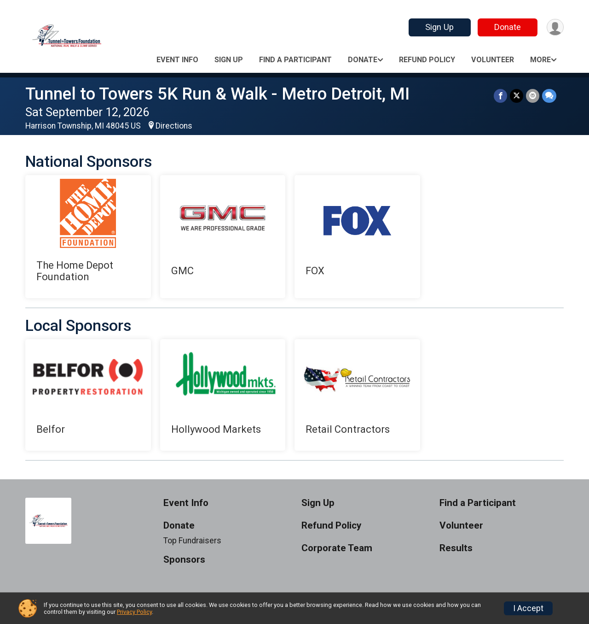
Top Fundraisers (192, 540)
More (540, 59)
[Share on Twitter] (516, 95)
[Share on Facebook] (500, 95)
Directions (174, 125)
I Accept (528, 608)
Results (456, 548)
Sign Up (439, 27)
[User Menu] (555, 27)
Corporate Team (336, 548)
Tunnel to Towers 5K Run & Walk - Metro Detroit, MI (217, 94)
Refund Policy (427, 59)
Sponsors (184, 559)
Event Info (177, 59)
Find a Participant (295, 59)
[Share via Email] (532, 95)
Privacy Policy (134, 611)
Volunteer (492, 59)
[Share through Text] (549, 95)
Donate (507, 27)
